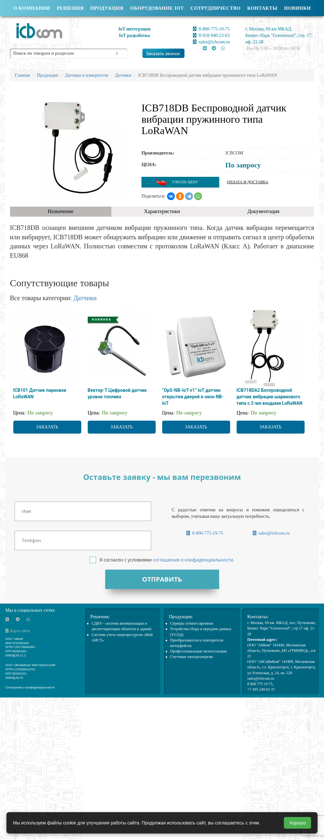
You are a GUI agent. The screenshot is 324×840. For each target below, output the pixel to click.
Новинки (297, 8)
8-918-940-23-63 (211, 35)
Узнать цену (176, 182)
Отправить (162, 579)
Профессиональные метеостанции (198, 651)
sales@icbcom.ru (211, 42)
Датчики (85, 297)
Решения (70, 8)
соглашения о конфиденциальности (193, 560)
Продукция (107, 8)
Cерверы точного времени (191, 623)
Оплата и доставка (247, 182)
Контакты (262, 8)
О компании (31, 8)
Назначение (60, 211)
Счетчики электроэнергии (191, 656)
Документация (263, 211)
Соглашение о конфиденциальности (30, 687)
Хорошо (297, 822)
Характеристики (162, 211)
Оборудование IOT (157, 8)
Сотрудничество (215, 8)
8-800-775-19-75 (211, 29)
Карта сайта (18, 631)
